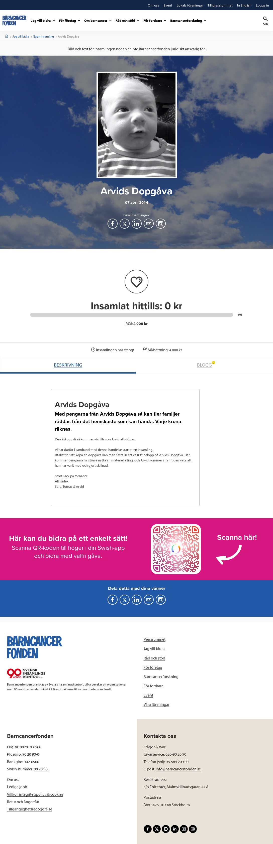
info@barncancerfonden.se (178, 768)
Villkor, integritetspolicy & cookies (35, 794)
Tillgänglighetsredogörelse (29, 808)
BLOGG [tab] (206, 364)
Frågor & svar (154, 746)
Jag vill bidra (21, 36)
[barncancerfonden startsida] (14, 21)
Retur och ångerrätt (23, 801)
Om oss (13, 779)
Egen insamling (43, 36)
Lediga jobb (17, 786)
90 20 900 (41, 768)
